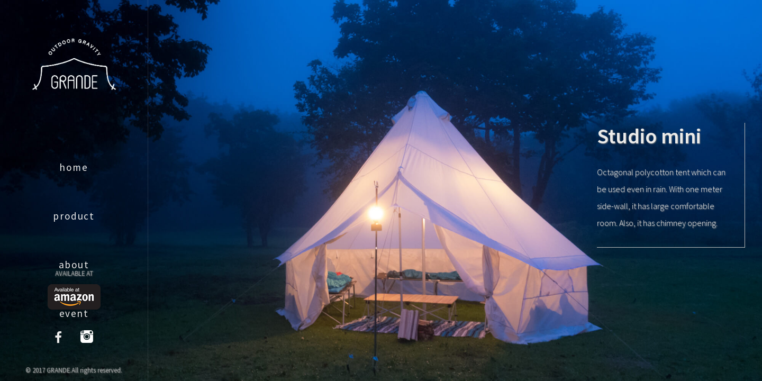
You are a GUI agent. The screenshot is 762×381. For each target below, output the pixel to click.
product (73, 216)
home (73, 167)
